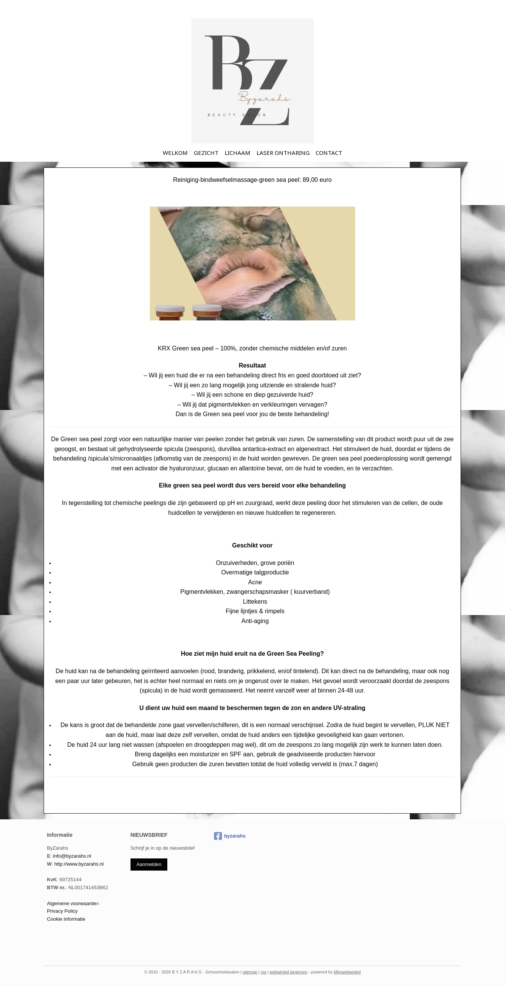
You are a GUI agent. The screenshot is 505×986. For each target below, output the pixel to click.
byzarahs (229, 836)
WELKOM (175, 152)
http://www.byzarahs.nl (79, 864)
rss (263, 972)
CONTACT (329, 152)
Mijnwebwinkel (347, 972)
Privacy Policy (62, 911)
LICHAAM (237, 152)
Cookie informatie (66, 919)
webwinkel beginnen (288, 972)
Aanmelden (149, 864)
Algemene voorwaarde (71, 903)
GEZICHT (206, 152)
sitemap (250, 972)
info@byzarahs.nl (72, 856)
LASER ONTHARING (283, 152)
